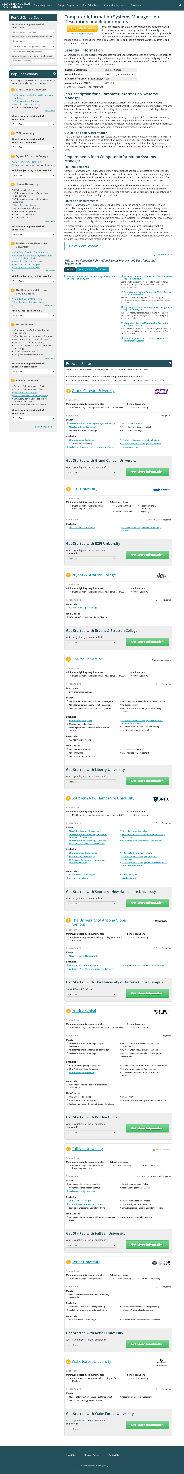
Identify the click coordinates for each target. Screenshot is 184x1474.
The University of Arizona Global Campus (31, 291)
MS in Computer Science (131, 423)
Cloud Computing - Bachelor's (82, 527)
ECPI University (25, 133)
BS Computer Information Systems (136, 853)
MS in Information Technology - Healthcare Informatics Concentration (32, 257)
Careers (134, 5)
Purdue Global (24, 324)
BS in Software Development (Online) (30, 395)
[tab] (70, 269)
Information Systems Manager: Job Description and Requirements (146, 324)
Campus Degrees (66, 5)
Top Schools (89, 5)
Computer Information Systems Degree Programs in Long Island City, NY (91, 277)
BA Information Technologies (26, 264)
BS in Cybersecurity (129, 447)
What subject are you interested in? (32, 36)
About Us (70, 1455)
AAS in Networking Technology (27, 162)
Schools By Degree (113, 5)
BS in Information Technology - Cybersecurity (141, 443)
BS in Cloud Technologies (25, 392)
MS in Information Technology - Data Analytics (142, 840)
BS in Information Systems (25, 205)
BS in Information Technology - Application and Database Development (142, 721)
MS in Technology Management (27, 299)
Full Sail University (27, 380)
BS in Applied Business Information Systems (140, 440)
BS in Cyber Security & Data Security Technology (142, 965)
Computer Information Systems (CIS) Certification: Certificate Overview (147, 293)
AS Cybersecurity (128, 878)
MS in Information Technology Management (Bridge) (92, 423)
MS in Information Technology (134, 831)
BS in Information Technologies (27, 261)
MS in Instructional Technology (27, 101)
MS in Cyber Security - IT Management (30, 252)
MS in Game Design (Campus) (82, 1191)
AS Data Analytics (129, 874)
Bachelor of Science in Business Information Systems (92, 447)
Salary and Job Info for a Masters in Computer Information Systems (145, 339)
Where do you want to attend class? (32, 56)
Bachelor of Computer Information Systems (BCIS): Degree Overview (147, 277)
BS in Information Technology (26, 104)
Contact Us (113, 1455)
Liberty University (27, 184)
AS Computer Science (78, 878)
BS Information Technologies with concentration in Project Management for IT (144, 864)
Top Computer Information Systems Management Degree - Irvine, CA (147, 308)
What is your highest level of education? (28, 26)
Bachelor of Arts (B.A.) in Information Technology (91, 969)
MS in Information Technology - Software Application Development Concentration (87, 842)
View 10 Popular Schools (82, 33)
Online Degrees (42, 5)
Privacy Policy (92, 1455)
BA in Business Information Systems (30, 302)
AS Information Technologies (26, 267)
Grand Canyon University (31, 89)
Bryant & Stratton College (32, 156)
